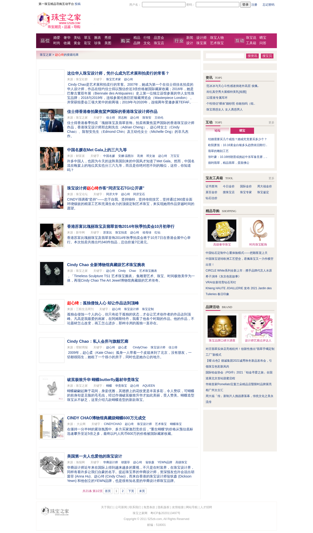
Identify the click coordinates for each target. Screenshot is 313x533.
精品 (136, 38)
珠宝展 (201, 43)
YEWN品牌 (164, 462)
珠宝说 (251, 38)
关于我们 (107, 507)
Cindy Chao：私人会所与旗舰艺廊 (97, 341)
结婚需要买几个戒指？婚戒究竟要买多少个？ (237, 139)
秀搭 (107, 38)
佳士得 (110, 117)
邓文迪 (150, 156)
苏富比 (107, 232)
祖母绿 (146, 232)
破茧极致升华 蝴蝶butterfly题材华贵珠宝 (103, 380)
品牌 (136, 43)
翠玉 (87, 38)
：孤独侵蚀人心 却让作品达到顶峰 (103, 303)
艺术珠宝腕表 (148, 271)
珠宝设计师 (131, 309)
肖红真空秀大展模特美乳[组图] (226, 92)
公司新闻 (121, 507)
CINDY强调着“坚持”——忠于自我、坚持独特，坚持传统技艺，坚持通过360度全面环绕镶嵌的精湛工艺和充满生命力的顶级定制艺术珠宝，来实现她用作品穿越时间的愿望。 (130, 203)
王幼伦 (159, 117)
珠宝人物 (217, 38)
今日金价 (229, 186)
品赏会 (159, 38)
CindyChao (140, 347)
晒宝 (262, 38)
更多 (271, 122)
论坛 (217, 130)
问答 (262, 43)
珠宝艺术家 (113, 79)
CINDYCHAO (113, 424)
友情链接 (178, 507)
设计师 (201, 38)
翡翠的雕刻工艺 (218, 151)
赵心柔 (122, 347)
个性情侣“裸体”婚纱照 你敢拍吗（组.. (230, 103)
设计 (189, 43)
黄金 (77, 43)
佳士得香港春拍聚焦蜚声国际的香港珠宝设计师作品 (112, 111)
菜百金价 (211, 192)
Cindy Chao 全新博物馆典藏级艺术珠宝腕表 (106, 265)
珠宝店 (159, 43)
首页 (108, 491)
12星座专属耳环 (216, 97)
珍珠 (97, 43)
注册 (254, 4)
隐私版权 (164, 507)
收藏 (67, 43)
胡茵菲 (125, 462)
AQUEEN (148, 385)
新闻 (189, 38)
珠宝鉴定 (263, 192)
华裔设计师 (110, 462)
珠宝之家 (46, 54)
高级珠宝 (181, 462)
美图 (107, 43)
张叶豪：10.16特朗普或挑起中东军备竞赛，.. (237, 157)
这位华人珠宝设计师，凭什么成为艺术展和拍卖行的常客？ (118, 73)
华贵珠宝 (121, 385)
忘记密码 (268, 4)
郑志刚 (122, 117)
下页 (131, 491)
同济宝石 (139, 194)
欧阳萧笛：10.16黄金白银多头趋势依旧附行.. (237, 145)
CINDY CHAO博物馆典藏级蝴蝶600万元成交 (106, 418)
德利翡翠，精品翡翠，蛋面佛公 (228, 162)
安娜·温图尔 (126, 156)
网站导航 (192, 507)
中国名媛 (109, 156)
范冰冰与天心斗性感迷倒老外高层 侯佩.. (232, 86)
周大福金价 (264, 186)
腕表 (97, 38)
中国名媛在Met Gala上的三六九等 (97, 150)
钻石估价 (211, 198)
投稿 (78, 4)
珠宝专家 (246, 192)
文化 (146, 43)
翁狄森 (149, 462)
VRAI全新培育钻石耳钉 (221, 282)
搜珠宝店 (229, 192)
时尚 (56, 43)
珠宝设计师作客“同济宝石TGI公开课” (105, 188)
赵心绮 (128, 79)
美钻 (77, 38)
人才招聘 (206, 507)
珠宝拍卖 (121, 232)
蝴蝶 (109, 385)
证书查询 (211, 186)
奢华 (67, 38)
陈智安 (146, 117)
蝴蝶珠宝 (176, 424)
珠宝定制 (148, 309)
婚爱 (56, 38)
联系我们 (135, 507)
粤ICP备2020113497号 (165, 513)
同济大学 (112, 194)
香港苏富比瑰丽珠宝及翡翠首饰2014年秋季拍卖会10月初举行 (120, 226)
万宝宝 (175, 156)
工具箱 (251, 43)
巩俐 (140, 156)
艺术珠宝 (217, 43)
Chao (132, 271)
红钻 (157, 232)
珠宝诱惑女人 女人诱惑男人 (224, 109)
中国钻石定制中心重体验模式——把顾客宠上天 (237, 253)
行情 (146, 38)
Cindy (122, 271)
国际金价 (246, 186)
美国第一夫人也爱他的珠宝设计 (94, 456)
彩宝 (87, 43)
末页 (142, 491)
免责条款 (149, 507)
